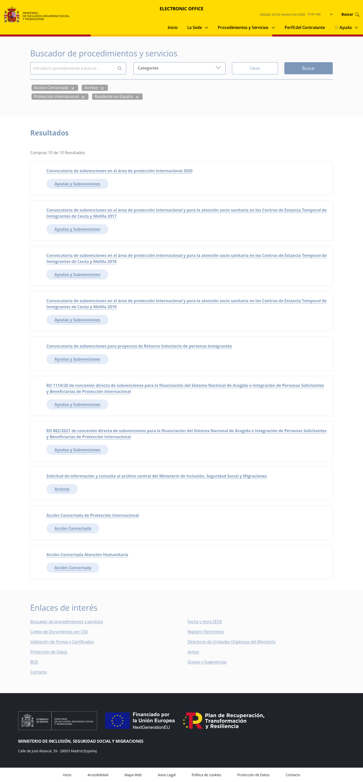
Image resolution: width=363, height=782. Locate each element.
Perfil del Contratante (305, 27)
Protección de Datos (48, 652)
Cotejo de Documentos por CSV (62, 632)
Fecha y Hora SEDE (205, 621)
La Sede (194, 27)
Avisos (193, 652)
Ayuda (343, 27)
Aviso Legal (166, 774)
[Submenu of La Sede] (206, 27)
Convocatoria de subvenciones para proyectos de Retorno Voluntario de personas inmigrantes (139, 346)
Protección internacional (56, 96)
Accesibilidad (97, 774)
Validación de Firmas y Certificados (65, 642)
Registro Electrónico (206, 631)
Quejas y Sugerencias (207, 662)
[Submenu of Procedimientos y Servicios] (273, 27)
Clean (255, 68)
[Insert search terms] (72, 68)
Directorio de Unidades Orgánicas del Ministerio (232, 641)
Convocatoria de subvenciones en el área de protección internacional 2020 (119, 171)
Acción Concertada (51, 87)
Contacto (42, 672)
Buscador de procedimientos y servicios (66, 621)
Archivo (91, 87)
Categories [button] (179, 67)
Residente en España (114, 96)
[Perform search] (120, 68)
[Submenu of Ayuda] (356, 27)
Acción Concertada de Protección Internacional (92, 515)
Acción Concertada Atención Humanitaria (87, 554)
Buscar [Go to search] (350, 14)
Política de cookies (206, 774)
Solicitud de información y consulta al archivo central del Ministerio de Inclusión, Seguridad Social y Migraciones (156, 476)
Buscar (308, 68)
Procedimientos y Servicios (243, 27)
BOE (37, 662)
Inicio (173, 27)
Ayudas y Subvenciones (77, 184)
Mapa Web (133, 774)
